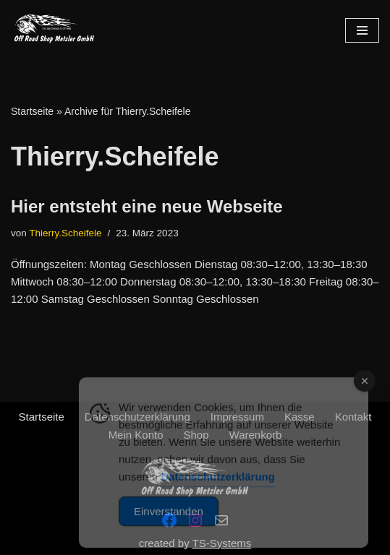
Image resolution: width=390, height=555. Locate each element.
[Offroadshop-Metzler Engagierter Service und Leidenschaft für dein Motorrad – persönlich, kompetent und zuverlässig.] (54, 30)
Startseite (32, 111)
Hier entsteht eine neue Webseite (147, 206)
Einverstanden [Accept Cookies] (168, 529)
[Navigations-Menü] (362, 30)
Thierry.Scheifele (65, 233)
